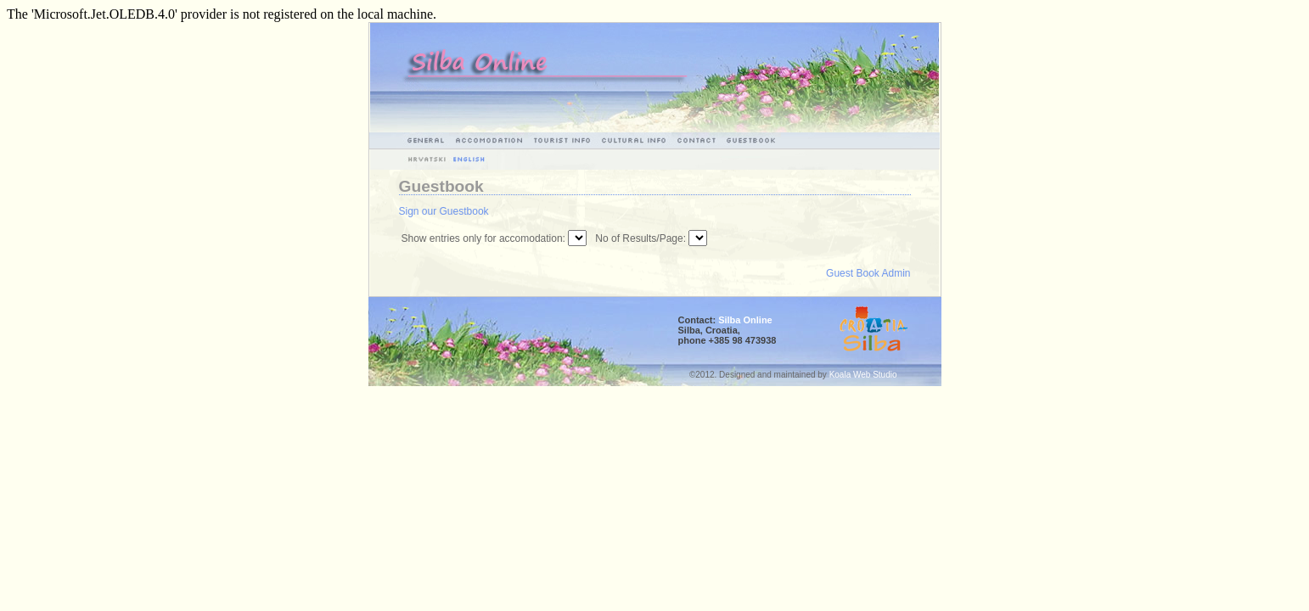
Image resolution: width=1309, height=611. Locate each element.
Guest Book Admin (868, 273)
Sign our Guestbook (444, 211)
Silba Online (745, 320)
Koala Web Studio (863, 374)
